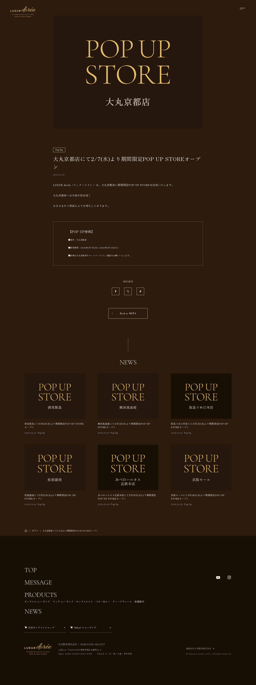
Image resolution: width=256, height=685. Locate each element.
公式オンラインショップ (39, 627)
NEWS (35, 530)
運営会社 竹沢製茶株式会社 (199, 648)
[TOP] (25, 531)
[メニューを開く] (242, 8)
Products (40, 595)
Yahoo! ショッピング (83, 627)
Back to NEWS (128, 313)
